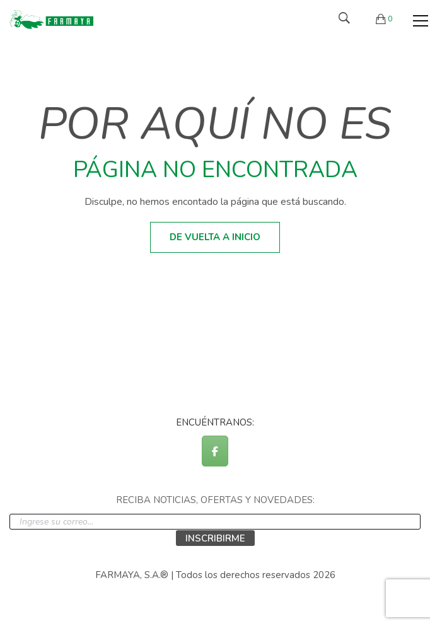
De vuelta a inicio (215, 237)
